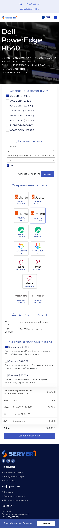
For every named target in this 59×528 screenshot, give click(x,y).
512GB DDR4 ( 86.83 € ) (21, 125)
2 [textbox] (8, 151)
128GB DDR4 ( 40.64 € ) (22, 110)
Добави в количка (29, 435)
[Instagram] (8, 461)
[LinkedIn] (13, 461)
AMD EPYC (9, 480)
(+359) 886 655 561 (31, 4)
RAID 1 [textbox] (11, 160)
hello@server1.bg (31, 9)
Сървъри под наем (13, 472)
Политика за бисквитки (16, 500)
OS (11, 165)
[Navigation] (56, 17)
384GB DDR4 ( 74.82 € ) (22, 120)
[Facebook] (3, 461)
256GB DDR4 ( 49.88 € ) (22, 115)
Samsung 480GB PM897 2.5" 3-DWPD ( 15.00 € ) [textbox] (31, 155)
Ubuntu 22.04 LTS (37, 219)
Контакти (9, 492)
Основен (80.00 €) (18, 361)
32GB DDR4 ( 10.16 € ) (21, 96)
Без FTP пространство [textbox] (31, 329)
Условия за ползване (14, 496)
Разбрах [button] (46, 523)
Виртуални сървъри (14, 476)
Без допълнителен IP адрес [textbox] (34, 322)
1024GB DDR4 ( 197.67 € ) (22, 130)
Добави (47, 174)
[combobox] (31, 151)
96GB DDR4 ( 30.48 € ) (21, 106)
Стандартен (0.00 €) (19, 347)
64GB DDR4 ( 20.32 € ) (21, 101)
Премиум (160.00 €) (18, 375)
